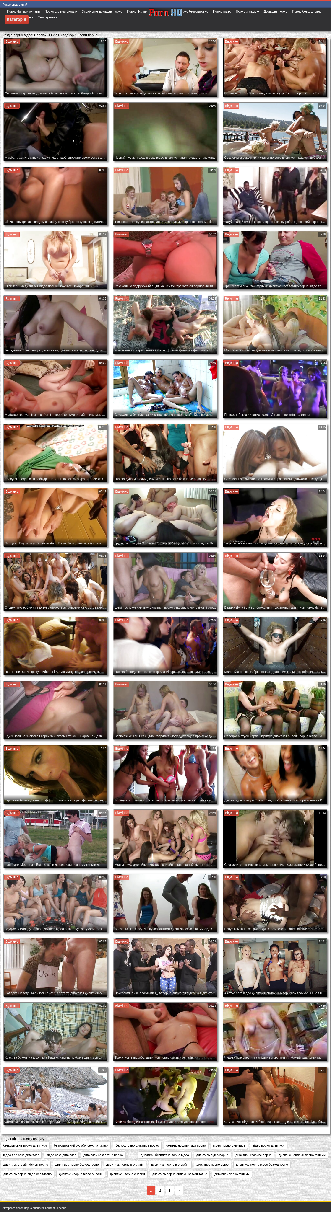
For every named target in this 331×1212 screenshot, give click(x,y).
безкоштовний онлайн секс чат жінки (81, 1145)
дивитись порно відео (212, 1164)
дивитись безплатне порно (103, 1155)
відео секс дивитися (61, 1155)
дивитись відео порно (212, 1155)
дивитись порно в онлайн (125, 1164)
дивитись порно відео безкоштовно (262, 1164)
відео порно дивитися (269, 1145)
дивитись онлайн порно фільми (302, 1155)
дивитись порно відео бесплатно (27, 1174)
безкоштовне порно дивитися (25, 1145)
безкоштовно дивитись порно (137, 1145)
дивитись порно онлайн (127, 1174)
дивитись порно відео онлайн (80, 1174)
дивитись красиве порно (254, 1155)
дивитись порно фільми (232, 1174)
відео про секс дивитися (21, 1155)
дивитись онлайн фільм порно (25, 1164)
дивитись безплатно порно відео (165, 1155)
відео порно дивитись (229, 1145)
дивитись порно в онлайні (170, 1164)
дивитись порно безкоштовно (77, 1164)
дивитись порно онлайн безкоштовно (179, 1174)
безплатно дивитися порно (186, 1145)
